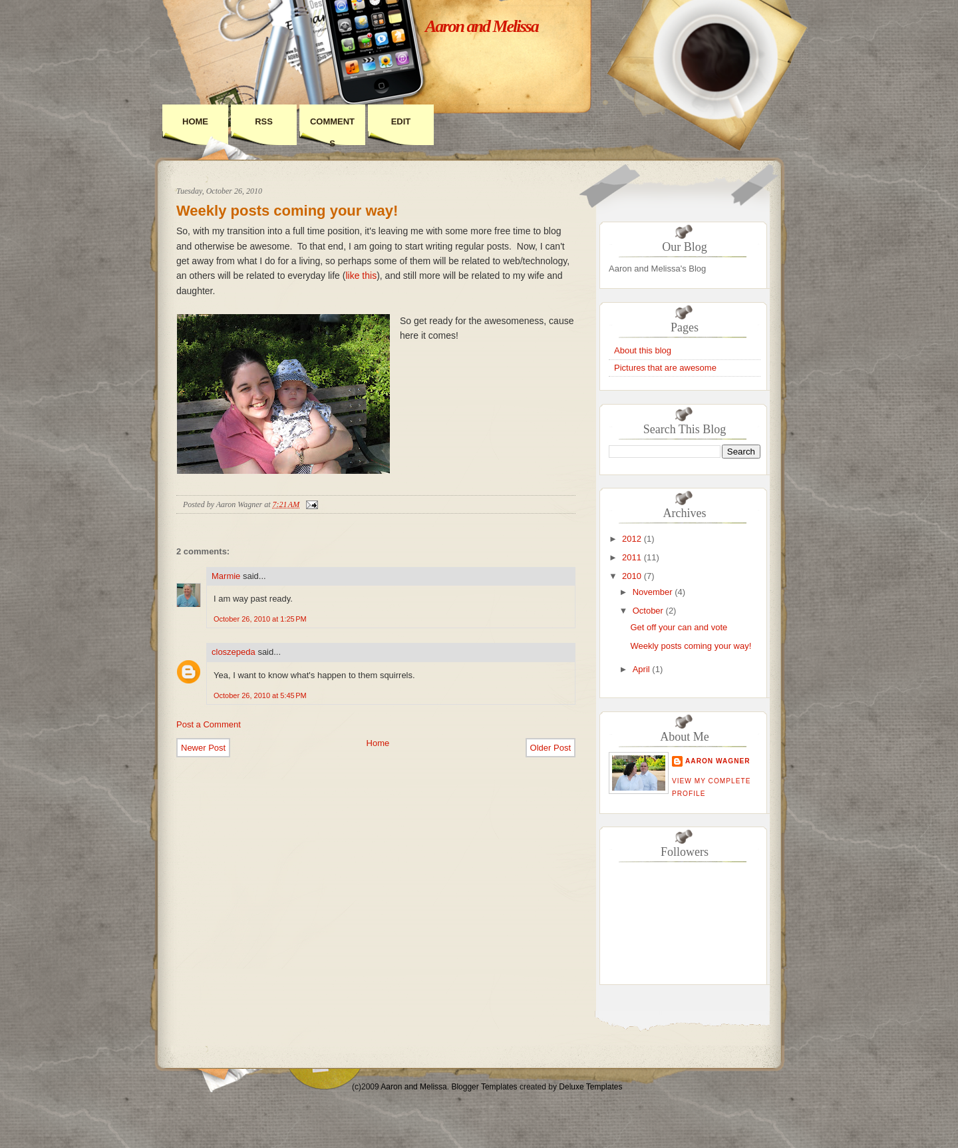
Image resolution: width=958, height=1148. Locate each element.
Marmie (226, 576)
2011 (631, 557)
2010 (631, 576)
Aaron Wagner (717, 761)
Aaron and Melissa (481, 26)
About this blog (642, 350)
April (641, 669)
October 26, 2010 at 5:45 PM (260, 695)
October (648, 611)
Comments (332, 132)
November (653, 592)
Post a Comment (208, 724)
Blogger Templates (484, 1086)
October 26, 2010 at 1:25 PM (260, 619)
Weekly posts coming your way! (287, 210)
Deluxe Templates (590, 1086)
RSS (264, 121)
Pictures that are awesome (665, 368)
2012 (631, 539)
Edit (401, 121)
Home (195, 121)
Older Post (550, 748)
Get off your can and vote (678, 627)
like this (361, 275)
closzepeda (233, 652)
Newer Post (203, 748)
